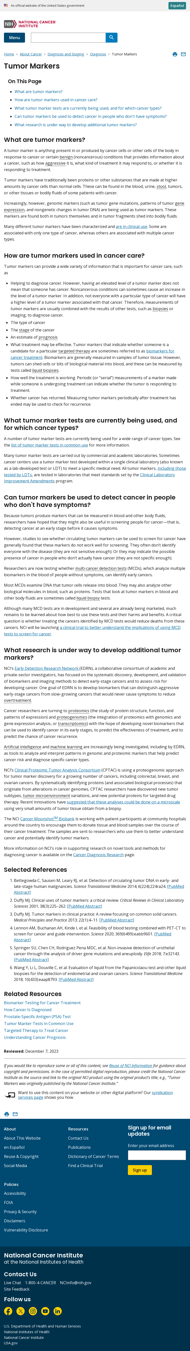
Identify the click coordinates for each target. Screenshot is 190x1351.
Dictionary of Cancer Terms (93, 1156)
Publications (79, 1147)
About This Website (22, 1138)
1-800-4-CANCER (40, 1282)
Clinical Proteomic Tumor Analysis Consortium (57, 770)
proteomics (78, 710)
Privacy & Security (20, 1211)
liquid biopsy (88, 598)
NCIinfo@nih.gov (75, 1282)
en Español (14, 1147)
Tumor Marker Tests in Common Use (38, 1023)
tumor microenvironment (46, 795)
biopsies (160, 308)
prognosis (48, 337)
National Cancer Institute (24, 1337)
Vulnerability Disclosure (26, 1230)
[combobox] (68, 38)
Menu (14, 37)
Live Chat (12, 1282)
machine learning (66, 747)
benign (66, 157)
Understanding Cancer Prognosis (35, 1037)
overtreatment (17, 700)
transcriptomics (72, 723)
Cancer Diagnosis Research (98, 854)
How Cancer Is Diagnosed (27, 1009)
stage (24, 330)
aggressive (55, 163)
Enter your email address (151, 1145)
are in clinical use (131, 226)
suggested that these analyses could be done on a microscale (123, 802)
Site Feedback (16, 1289)
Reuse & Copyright (21, 1156)
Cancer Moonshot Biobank (47, 819)
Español (177, 5)
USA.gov (11, 1343)
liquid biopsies (45, 370)
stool (161, 186)
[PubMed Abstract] (84, 906)
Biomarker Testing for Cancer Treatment (42, 1002)
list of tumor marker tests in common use (49, 445)
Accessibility (15, 1193)
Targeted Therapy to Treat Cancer (36, 1030)
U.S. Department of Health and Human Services (42, 1326)
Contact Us (78, 1138)
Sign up (140, 1170)
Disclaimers (14, 1221)
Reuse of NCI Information (130, 1065)
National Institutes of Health (26, 1331)
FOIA (8, 1202)
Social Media (15, 1165)
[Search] (112, 38)
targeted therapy (74, 351)
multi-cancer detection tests (101, 568)
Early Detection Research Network (47, 668)
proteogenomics (72, 717)
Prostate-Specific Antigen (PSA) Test (37, 1016)
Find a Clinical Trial (85, 1165)
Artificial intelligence (22, 747)
